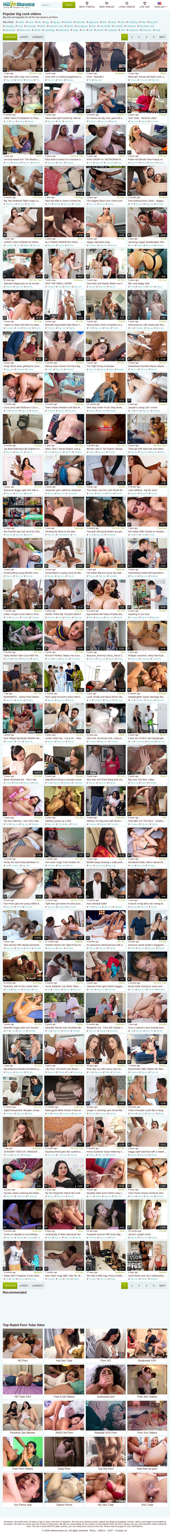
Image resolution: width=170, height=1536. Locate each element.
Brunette (20, 369)
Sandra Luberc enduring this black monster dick (23, 1193)
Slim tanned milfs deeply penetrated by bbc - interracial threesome (23, 945)
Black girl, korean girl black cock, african (147, 76)
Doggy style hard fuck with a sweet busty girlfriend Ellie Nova (147, 1151)
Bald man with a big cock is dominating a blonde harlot (23, 76)
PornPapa (79, 197)
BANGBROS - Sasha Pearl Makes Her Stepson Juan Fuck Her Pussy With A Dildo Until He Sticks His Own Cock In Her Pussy (23, 697)
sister (113, 22)
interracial (64, 30)
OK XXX (121, 280)
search (68, 5)
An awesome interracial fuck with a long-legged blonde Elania (106, 945)
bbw (143, 22)
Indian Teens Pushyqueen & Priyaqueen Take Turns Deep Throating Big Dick (23, 118)
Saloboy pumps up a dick (58, 821)
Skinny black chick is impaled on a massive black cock (106, 324)
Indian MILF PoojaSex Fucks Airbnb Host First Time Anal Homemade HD (23, 1275)
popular (10, 37)
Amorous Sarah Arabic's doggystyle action (147, 945)
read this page (117, 1526)
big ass (56, 22)
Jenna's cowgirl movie (139, 1234)
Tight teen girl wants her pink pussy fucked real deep (64, 903)
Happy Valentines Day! (98, 242)
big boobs (10, 30)
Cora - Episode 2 (95, 76)
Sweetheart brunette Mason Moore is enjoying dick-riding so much (147, 366)
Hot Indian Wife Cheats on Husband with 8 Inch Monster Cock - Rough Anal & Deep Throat (147, 531)
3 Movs (80, 73)
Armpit (151, 535)
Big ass (30, 121)
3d (83, 30)
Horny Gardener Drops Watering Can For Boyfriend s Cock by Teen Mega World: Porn (106, 1151)
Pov (75, 535)
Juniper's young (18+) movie (142, 407)
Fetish (75, 824)
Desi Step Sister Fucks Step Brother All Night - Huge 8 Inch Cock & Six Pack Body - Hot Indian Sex (106, 407)
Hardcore (69, 121)
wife (123, 30)
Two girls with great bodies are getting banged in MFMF (106, 531)
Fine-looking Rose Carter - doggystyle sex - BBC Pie (147, 200)
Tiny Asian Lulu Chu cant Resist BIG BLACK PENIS (106, 490)
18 (7, 121)
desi (93, 26)
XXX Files (37, 115)
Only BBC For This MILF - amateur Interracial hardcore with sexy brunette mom (147, 821)
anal (122, 22)
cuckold (119, 26)
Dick (119, 163)
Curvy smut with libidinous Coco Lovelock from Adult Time (23, 407)
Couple (77, 204)
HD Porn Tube (35, 73)
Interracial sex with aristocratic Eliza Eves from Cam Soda (147, 324)
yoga (157, 30)
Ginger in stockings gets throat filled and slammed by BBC (106, 1110)
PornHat (162, 115)
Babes (27, 245)
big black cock (147, 26)
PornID (122, 321)
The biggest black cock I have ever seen (106, 200)
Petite (115, 328)
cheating (133, 22)
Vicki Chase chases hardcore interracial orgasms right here (147, 1193)
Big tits (114, 121)
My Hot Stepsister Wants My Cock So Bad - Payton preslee (64, 1193)
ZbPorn (163, 735)
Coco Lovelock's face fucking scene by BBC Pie (147, 1027)
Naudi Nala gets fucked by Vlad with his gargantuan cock (64, 118)
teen (104, 22)
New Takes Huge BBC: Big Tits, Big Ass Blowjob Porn (64, 1275)
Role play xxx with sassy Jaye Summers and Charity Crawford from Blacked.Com (106, 1069)
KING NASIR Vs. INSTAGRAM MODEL (106, 159)
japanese (93, 22)
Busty (120, 659)
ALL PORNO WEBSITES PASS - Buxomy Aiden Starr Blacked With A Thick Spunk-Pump (64, 242)
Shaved (73, 1155)
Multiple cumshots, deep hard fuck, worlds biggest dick (147, 655)
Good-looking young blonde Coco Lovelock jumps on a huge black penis (23, 573)
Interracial (77, 1072)
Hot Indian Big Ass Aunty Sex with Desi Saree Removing (106, 573)
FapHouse (78, 404)
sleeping (9, 26)
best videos (87, 4)
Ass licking (100, 865)
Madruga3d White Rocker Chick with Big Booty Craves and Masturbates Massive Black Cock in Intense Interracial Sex (64, 1110)
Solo (71, 865)
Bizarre (36, 163)
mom (31, 22)
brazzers (146, 30)
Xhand (163, 239)
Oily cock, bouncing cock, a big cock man (106, 738)
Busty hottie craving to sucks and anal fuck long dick (147, 986)
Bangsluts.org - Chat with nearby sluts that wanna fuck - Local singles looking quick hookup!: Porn (106, 1027)
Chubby (114, 741)
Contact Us (121, 1530)
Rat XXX (162, 900)
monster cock (56, 26)
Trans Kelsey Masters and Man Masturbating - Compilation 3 (64, 407)
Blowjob (29, 80)
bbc (39, 22)
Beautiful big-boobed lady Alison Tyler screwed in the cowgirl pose (64, 324)
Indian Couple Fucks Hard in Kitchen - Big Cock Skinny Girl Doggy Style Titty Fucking (23, 614)
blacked (68, 22)
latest (24, 37)
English (160, 4)
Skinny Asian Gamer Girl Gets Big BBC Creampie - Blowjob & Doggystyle (64, 366)
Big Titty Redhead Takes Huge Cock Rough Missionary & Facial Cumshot (23, 200)
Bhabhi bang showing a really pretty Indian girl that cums (106, 862)
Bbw (91, 617)
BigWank (38, 611)
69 (137, 535)
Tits (38, 80)
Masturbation (64, 535)
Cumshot (154, 121)
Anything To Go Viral (138, 614)
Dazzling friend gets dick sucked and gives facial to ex (64, 1151)
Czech (30, 369)
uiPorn (39, 156)
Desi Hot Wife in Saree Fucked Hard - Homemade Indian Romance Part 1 (64, 200)
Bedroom (93, 121)
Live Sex (144, 4)
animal (99, 30)
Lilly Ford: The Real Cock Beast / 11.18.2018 (64, 1069)
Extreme (35, 617)
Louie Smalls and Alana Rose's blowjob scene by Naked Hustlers (106, 697)
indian (21, 22)
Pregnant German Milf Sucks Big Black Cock (106, 1234)
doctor (37, 30)
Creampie (72, 493)
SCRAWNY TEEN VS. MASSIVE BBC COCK (23, 1151)
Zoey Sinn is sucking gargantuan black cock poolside (64, 76)
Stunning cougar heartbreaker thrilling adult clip (147, 242)
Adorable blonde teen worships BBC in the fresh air (64, 1027)
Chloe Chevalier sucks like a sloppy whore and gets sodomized (147, 1110)
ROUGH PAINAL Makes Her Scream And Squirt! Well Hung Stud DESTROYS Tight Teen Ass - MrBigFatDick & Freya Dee (64, 655)
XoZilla (122, 487)
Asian (50, 369)
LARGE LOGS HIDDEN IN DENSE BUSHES (23, 242)
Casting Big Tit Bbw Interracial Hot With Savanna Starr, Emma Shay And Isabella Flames (64, 1234)
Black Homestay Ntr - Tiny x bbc (20, 779)
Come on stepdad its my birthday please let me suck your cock (23, 1234)
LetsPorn (121, 115)
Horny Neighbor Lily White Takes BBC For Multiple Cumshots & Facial (64, 986)
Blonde (20, 80)
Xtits (123, 652)
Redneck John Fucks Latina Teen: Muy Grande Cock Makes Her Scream (23, 986)
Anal (8, 163)
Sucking (30, 1238)
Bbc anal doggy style (139, 283)
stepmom (134, 30)
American (144, 80)
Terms (92, 1530)
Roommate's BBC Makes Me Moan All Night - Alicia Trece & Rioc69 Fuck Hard (147, 1069)
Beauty (21, 121)
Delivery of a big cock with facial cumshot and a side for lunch (106, 821)
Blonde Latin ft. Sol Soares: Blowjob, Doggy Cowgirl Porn (106, 449)
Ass (13, 121)
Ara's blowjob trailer (97, 903)
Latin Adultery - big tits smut (142, 490)
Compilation (63, 824)
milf (90, 30)
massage (31, 26)
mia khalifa (105, 26)
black (42, 26)
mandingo (50, 30)
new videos (106, 4)
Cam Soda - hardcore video (142, 118)
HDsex (163, 73)
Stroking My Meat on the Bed (60, 531)
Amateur (10, 245)
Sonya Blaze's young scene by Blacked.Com (64, 573)
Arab (133, 948)
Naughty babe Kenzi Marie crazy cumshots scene (106, 1193)
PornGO (79, 363)
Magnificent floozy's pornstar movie (63, 779)
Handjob (113, 576)
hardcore (131, 26)
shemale (80, 22)
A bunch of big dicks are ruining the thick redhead (147, 903)
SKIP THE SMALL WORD (58, 283)
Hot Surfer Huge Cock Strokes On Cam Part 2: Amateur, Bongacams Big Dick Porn (64, 862)
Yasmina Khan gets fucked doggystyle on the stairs (106, 986)
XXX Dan (162, 156)
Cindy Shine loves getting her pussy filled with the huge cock (23, 366)
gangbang (82, 26)
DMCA (101, 1530)
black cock (24, 30)
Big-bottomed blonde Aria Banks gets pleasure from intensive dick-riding (23, 1069)
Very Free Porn (76, 1066)
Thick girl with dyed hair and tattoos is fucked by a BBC (147, 449)
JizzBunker (120, 73)
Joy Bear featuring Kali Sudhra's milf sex (23, 449)
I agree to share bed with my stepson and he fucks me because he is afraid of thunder (23, 324)
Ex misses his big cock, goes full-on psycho (106, 118)
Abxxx (80, 1231)
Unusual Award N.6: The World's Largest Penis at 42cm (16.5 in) (23, 159)
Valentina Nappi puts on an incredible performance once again (23, 283)
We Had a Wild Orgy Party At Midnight (106, 1275)
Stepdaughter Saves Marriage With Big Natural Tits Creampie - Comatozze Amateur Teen (147, 697)
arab (20, 26)
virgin (75, 30)
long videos (127, 4)
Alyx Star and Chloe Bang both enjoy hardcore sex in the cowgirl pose (106, 779)
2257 (110, 1530)
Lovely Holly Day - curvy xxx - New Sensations (64, 738)
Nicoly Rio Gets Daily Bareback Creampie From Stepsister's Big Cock (23, 862)
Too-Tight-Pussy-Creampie (100, 366)
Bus (60, 121)
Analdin (121, 1190)
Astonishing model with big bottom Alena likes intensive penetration (147, 573)
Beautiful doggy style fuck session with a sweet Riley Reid (23, 1027)
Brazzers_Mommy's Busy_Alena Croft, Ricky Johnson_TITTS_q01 (106, 655)
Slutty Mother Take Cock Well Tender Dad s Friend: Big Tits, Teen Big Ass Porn (23, 655)
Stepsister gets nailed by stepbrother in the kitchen (64, 490)
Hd (69, 1072)
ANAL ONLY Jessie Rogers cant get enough (64, 449)
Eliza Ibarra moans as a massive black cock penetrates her (64, 159)
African (134, 80)
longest (37, 37)
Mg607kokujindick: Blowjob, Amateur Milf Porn (23, 1110)
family (70, 26)
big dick (154, 22)
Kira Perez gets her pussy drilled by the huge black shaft (23, 903)
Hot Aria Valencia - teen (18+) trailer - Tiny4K (23, 821)
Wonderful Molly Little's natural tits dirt (147, 862)
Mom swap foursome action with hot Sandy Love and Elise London (64, 697)
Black (60, 80)
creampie (112, 30)
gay (47, 22)
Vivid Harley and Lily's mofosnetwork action (147, 1275)
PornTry (38, 859)
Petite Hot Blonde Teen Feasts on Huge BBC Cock (147, 159)
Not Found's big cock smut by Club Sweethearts (23, 531)
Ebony (161, 163)
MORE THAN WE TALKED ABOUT (63, 614)
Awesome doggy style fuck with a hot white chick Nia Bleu (23, 490)
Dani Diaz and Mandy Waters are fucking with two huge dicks (106, 283)
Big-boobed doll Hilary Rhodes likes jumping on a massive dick (106, 614)
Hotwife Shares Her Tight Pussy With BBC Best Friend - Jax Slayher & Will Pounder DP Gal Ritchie (64, 945)
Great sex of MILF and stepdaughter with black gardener (147, 738)
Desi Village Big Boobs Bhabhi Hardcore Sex (23, 738)
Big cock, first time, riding (141, 779)
